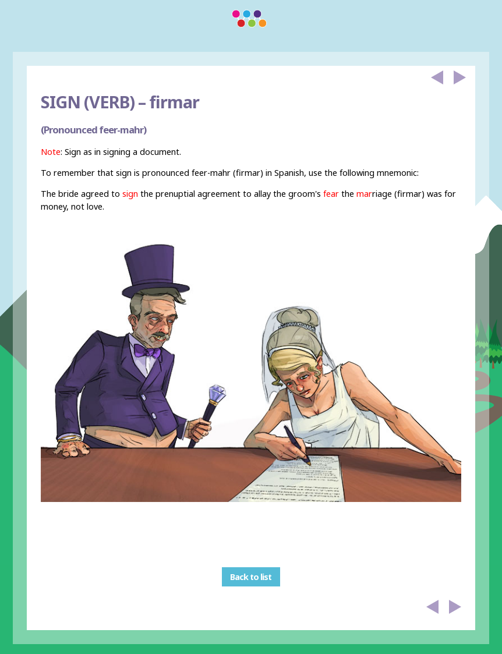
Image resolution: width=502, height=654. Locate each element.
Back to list (250, 576)
